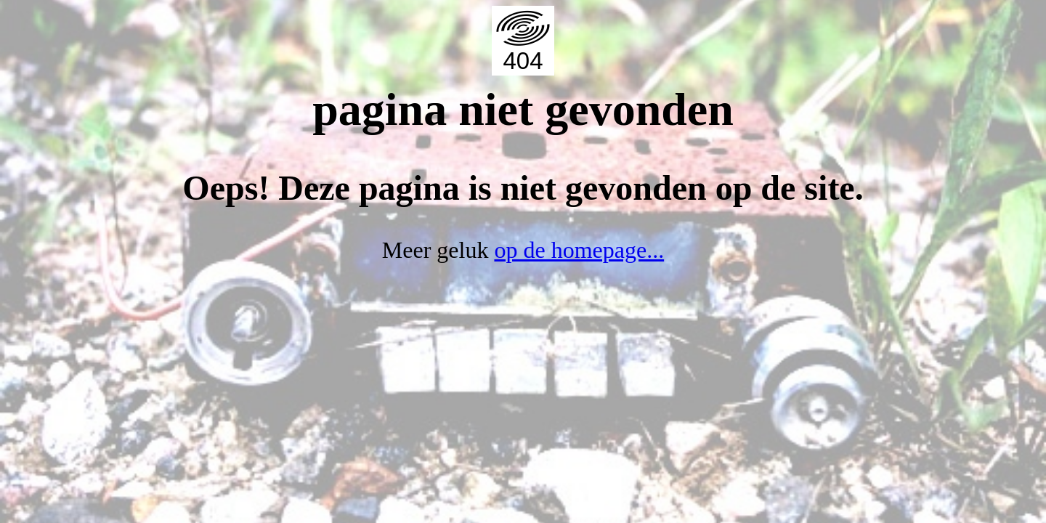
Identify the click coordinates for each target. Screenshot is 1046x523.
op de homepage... (579, 250)
